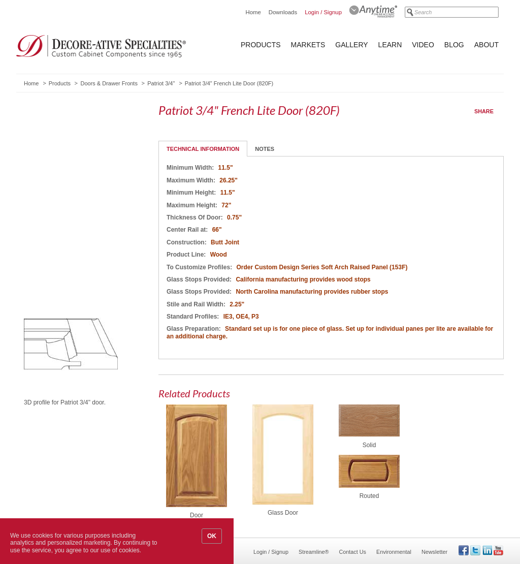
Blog (454, 45)
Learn (390, 45)
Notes (264, 149)
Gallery (351, 45)
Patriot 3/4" (161, 83)
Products (261, 45)
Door (196, 515)
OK (211, 536)
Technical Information (203, 149)
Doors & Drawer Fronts (108, 83)
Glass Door (283, 512)
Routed (369, 495)
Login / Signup (323, 12)
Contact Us (352, 552)
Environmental (393, 552)
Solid (369, 445)
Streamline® (314, 552)
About (486, 45)
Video (423, 45)
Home (253, 12)
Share (484, 111)
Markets (308, 45)
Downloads (283, 12)
